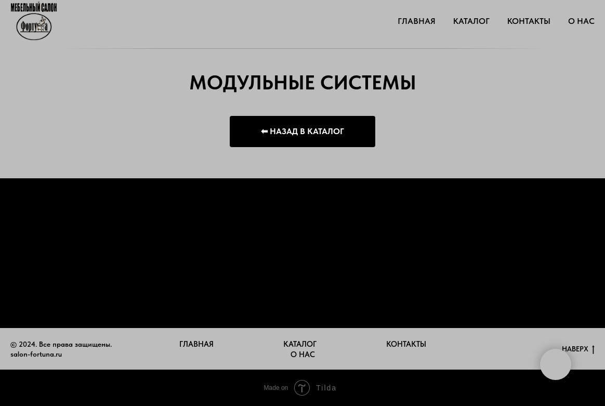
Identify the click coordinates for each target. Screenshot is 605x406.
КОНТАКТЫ (528, 21)
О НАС (581, 21)
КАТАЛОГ (471, 21)
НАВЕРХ (578, 349)
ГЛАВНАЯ (417, 21)
